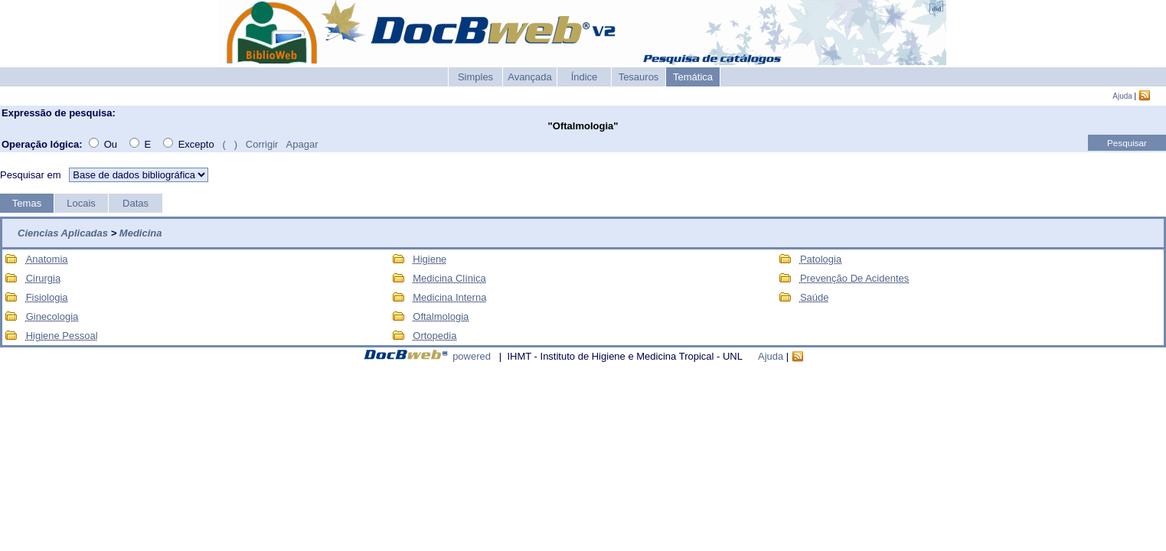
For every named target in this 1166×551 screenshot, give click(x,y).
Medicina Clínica (449, 278)
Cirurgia (43, 278)
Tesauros (639, 77)
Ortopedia (434, 335)
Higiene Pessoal (62, 335)
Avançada (530, 77)
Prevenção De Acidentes (854, 278)
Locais (81, 203)
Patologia (820, 259)
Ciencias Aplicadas (63, 233)
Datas (135, 203)
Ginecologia (52, 316)
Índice (584, 77)
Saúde (814, 297)
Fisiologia (47, 297)
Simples (475, 77)
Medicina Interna (449, 297)
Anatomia (47, 259)
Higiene (429, 259)
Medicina (140, 233)
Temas (26, 203)
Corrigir (262, 144)
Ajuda (1122, 96)
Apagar (302, 144)
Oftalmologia (441, 316)
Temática (693, 77)
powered (471, 356)
